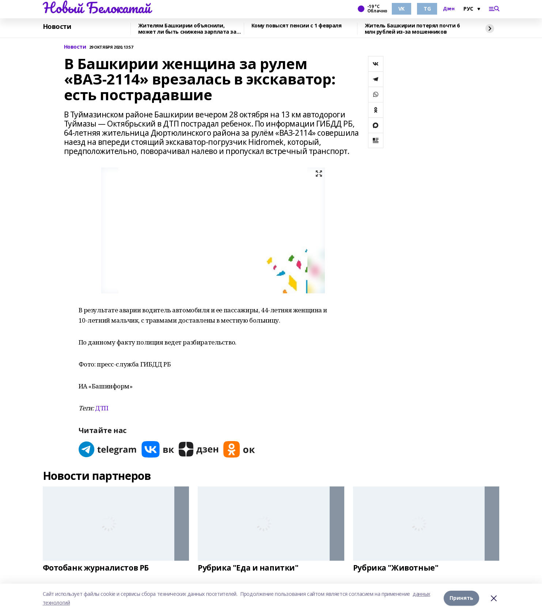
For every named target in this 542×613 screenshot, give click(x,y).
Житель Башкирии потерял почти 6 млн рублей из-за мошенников (412, 29)
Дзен (448, 9)
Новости (57, 27)
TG (427, 8)
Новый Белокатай (97, 8)
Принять (461, 598)
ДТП (102, 408)
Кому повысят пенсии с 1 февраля (296, 26)
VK (401, 8)
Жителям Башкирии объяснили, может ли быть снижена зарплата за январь (187, 29)
